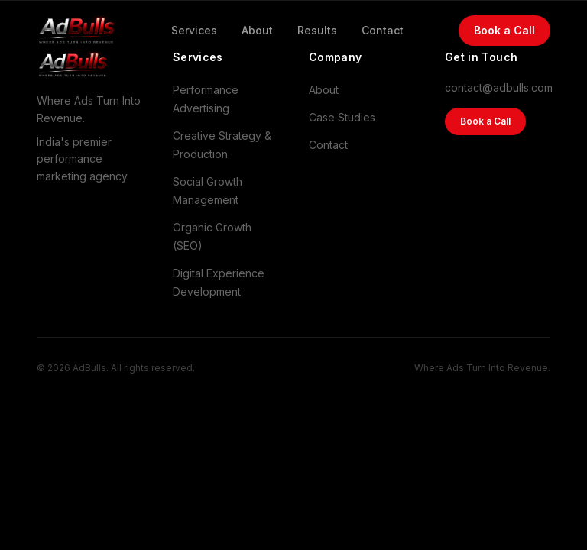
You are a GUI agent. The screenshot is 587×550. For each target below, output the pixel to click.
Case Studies (342, 117)
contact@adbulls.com (497, 87)
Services (194, 29)
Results (317, 29)
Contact (383, 29)
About (257, 29)
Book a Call (504, 29)
